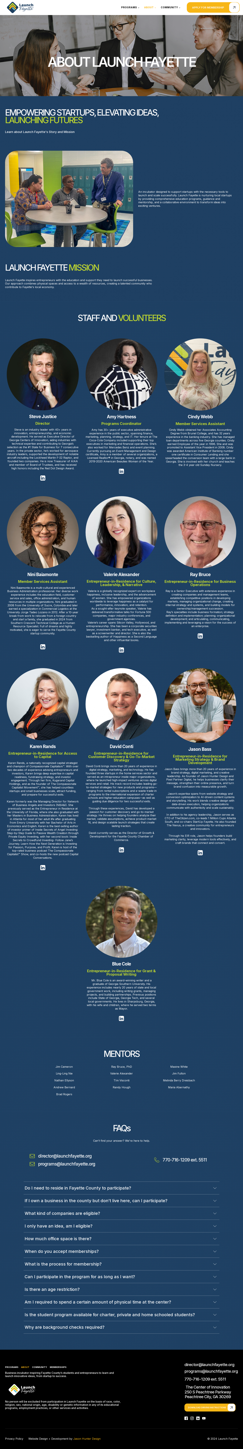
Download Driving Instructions (207, 1407)
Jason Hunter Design (87, 1438)
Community (169, 7)
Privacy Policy (14, 1438)
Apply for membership (208, 7)
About (149, 7)
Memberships (58, 1367)
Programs (129, 7)
